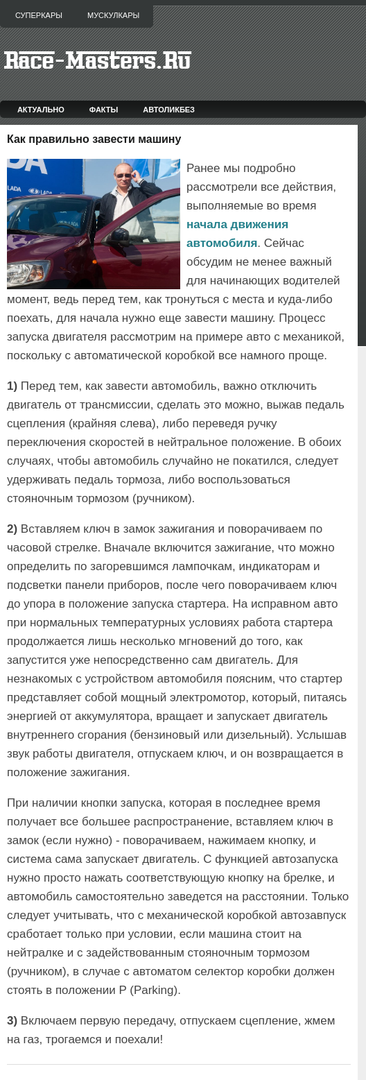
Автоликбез (169, 109)
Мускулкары (113, 15)
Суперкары (38, 15)
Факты (104, 109)
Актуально (40, 109)
